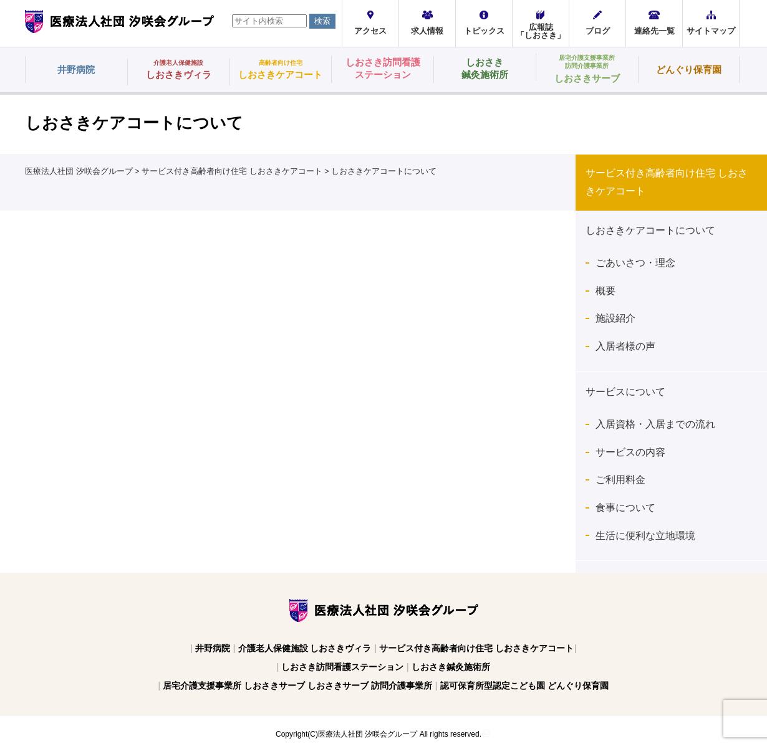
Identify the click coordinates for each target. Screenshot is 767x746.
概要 (605, 290)
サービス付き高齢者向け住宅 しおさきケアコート (476, 648)
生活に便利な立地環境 (645, 535)
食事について (630, 507)
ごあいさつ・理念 (635, 262)
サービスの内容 (630, 452)
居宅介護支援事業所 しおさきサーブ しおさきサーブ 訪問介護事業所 (297, 686)
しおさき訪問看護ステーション (342, 667)
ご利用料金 (620, 479)
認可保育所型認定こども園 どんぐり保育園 (524, 686)
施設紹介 (615, 318)
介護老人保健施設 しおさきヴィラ (305, 648)
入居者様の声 (625, 346)
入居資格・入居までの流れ (655, 424)
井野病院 (212, 648)
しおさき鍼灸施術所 (451, 667)
